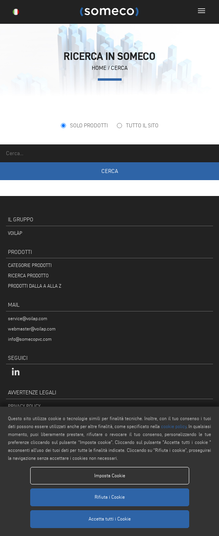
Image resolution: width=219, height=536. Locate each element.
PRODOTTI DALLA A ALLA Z (34, 285)
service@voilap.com (27, 318)
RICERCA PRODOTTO (28, 275)
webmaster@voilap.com (32, 328)
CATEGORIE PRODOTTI (30, 265)
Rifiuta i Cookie (110, 496)
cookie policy (173, 426)
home (99, 68)
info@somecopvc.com (30, 339)
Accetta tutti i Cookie (110, 518)
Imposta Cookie (109, 475)
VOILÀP (15, 233)
